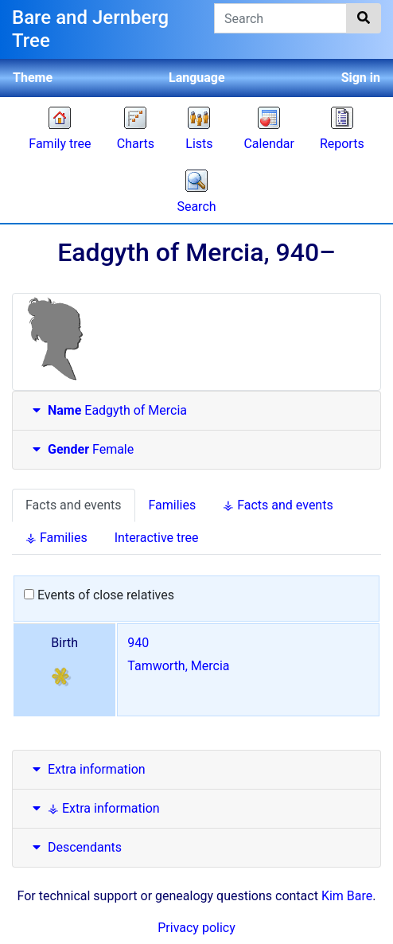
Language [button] (197, 77)
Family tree (60, 143)
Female (81, 449)
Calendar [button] (268, 143)
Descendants (75, 847)
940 (138, 642)
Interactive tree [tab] (157, 537)
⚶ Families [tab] (56, 537)
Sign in (360, 77)
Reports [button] (342, 143)
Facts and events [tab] (73, 505)
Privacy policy (196, 927)
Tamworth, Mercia (178, 665)
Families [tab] (172, 505)
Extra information (87, 769)
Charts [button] (135, 143)
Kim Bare (346, 895)
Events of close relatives (99, 595)
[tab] (196, 411)
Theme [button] (33, 77)
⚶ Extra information (94, 808)
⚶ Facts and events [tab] (278, 505)
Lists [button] (198, 143)
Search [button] (196, 206)
